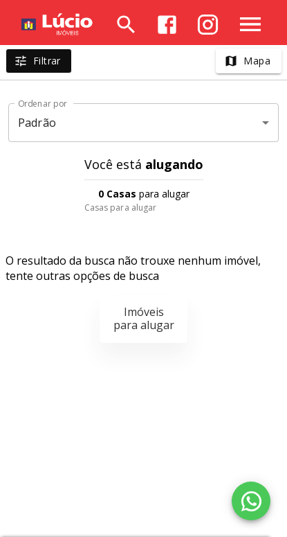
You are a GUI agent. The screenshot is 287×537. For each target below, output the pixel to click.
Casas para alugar (120, 207)
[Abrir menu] (250, 24)
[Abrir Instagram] (208, 24)
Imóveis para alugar (143, 318)
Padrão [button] (37, 122)
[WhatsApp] (251, 501)
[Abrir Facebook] (167, 24)
